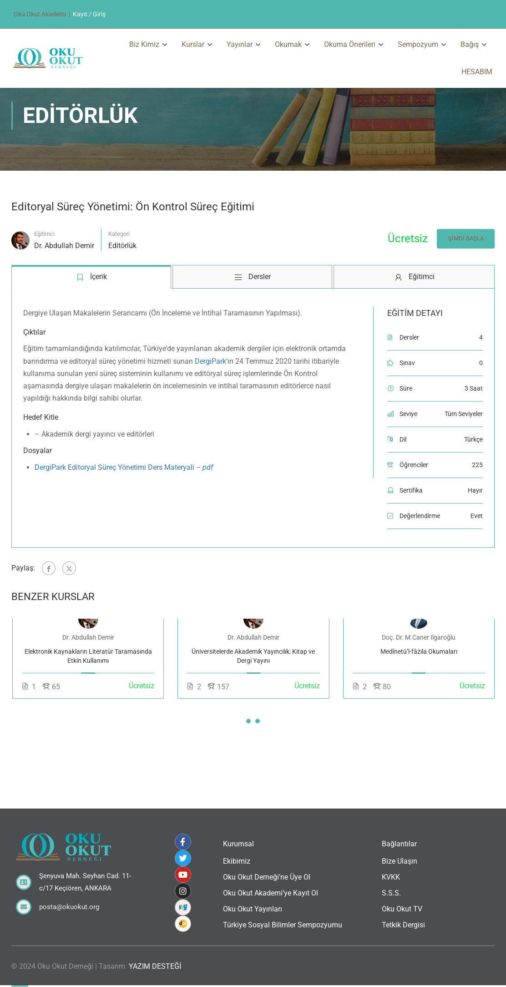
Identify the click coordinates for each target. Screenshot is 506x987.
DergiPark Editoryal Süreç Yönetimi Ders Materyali (124, 494)
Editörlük (122, 273)
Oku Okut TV (402, 909)
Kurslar (193, 44)
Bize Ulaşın (399, 861)
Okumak (288, 44)
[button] (248, 748)
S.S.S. (391, 893)
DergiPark (210, 388)
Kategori (119, 261)
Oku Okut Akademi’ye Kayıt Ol (270, 893)
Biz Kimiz (144, 44)
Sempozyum (418, 44)
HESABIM (476, 71)
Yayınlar (240, 44)
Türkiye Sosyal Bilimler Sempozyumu (282, 925)
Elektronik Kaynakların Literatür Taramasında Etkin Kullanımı (88, 683)
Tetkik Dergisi (403, 925)
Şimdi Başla (465, 266)
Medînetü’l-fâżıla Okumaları (418, 678)
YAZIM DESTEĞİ (155, 966)
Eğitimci (44, 261)
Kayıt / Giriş (89, 14)
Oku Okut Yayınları (252, 909)
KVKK (391, 877)
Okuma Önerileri (349, 44)
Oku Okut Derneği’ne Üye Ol (266, 877)
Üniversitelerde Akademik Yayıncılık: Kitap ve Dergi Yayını (253, 683)
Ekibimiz (236, 861)
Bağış (469, 44)
